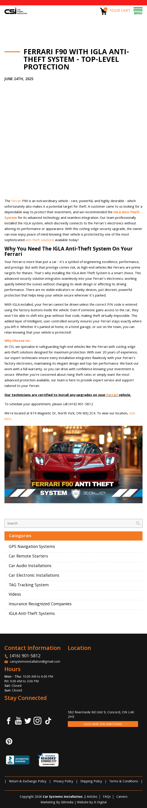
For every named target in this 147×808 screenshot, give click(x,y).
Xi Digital (100, 802)
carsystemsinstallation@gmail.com (35, 662)
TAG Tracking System (29, 585)
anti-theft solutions (40, 240)
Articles (92, 797)
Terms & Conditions (123, 781)
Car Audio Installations (30, 566)
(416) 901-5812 (25, 656)
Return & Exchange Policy (27, 781)
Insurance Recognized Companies (40, 604)
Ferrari (16, 201)
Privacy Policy (63, 781)
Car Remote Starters (28, 556)
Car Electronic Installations (34, 575)
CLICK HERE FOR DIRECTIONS (103, 724)
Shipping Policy (91, 781)
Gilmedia (67, 802)
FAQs (107, 797)
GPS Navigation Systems (32, 547)
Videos (15, 594)
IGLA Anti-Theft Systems (32, 614)
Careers (122, 797)
